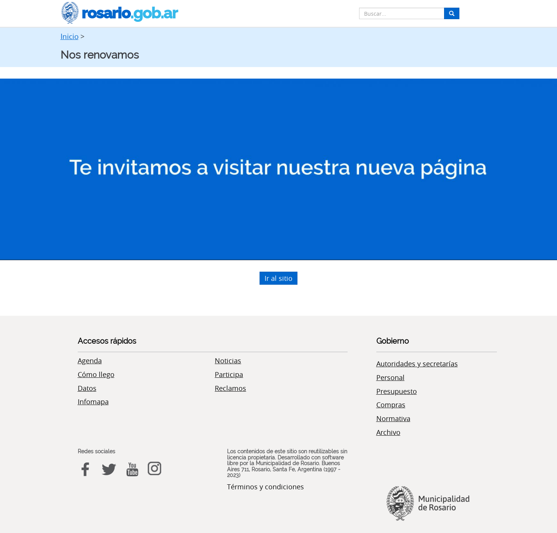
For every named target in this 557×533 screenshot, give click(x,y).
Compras (390, 404)
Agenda (90, 360)
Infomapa (93, 401)
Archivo (388, 432)
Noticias (228, 360)
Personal (390, 377)
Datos (87, 388)
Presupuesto (396, 391)
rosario (118, 13)
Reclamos (230, 388)
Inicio (69, 36)
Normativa (393, 418)
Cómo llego (96, 374)
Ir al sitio (278, 278)
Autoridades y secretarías (417, 363)
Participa (229, 374)
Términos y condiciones (265, 486)
